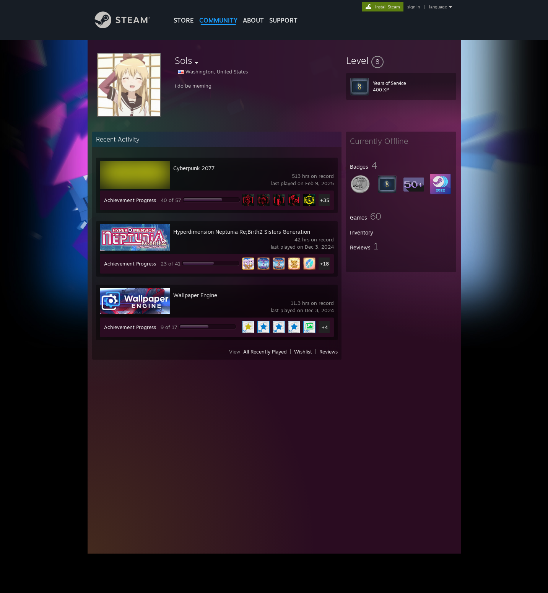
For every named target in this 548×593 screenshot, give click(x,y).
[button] (401, 60)
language (438, 7)
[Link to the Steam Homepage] (128, 26)
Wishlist (303, 352)
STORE (184, 20)
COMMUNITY (218, 20)
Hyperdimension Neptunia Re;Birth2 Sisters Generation (241, 231)
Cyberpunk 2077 (194, 168)
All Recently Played (265, 352)
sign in (413, 7)
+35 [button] (324, 200)
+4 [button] (325, 327)
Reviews (328, 352)
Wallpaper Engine (195, 295)
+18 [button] (324, 264)
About (253, 20)
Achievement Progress (130, 200)
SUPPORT (283, 20)
